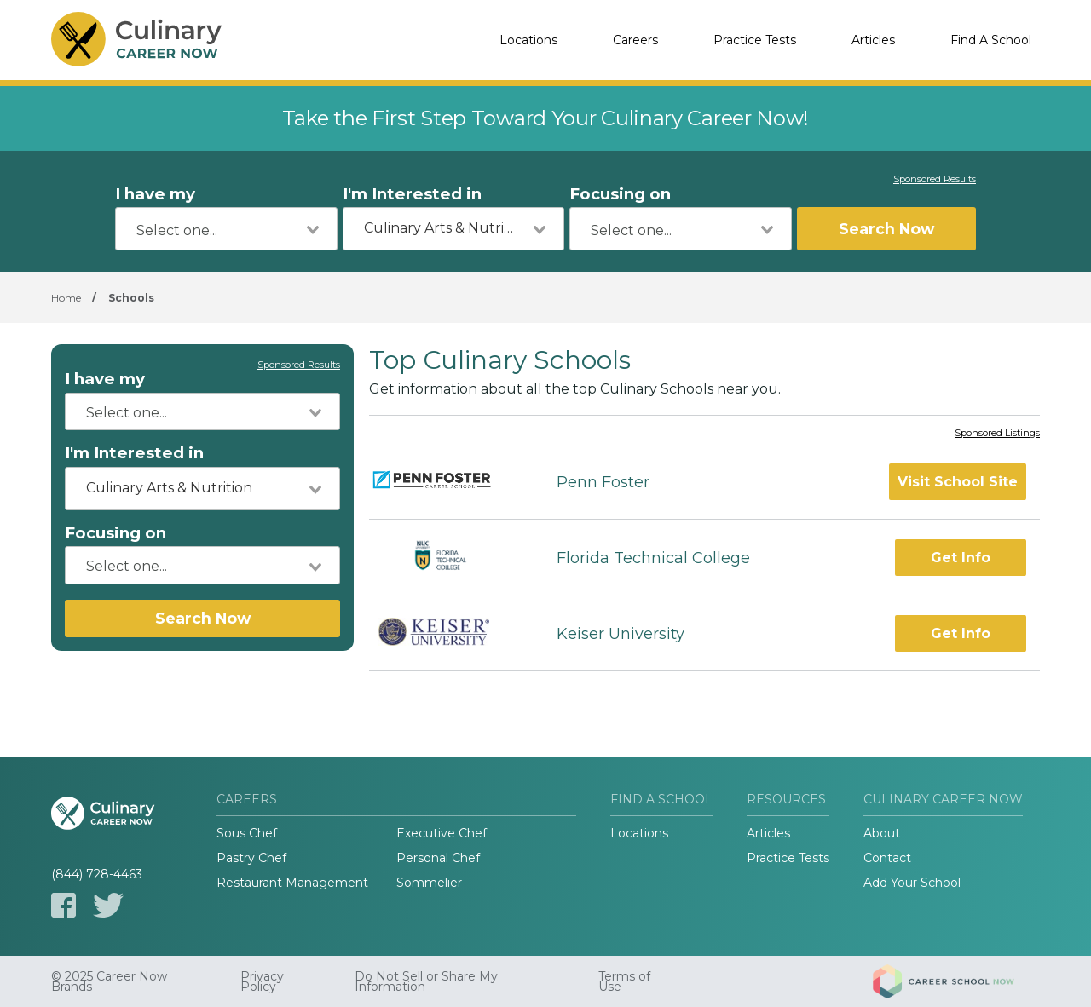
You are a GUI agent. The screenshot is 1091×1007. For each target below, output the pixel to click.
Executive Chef (441, 833)
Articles (873, 40)
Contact (887, 858)
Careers (635, 40)
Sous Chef (246, 833)
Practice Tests (754, 40)
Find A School (990, 40)
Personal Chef (438, 858)
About (881, 833)
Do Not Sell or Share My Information (426, 981)
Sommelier (429, 882)
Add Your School (912, 882)
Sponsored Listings (997, 433)
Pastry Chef (251, 858)
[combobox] (226, 229)
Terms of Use (624, 981)
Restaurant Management (292, 882)
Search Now (886, 229)
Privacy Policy (262, 981)
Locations (528, 40)
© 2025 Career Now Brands (109, 981)
